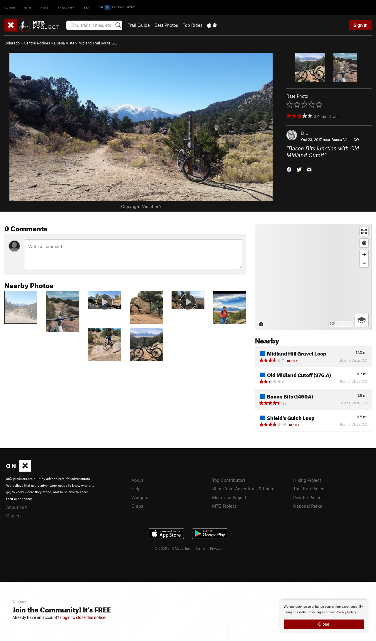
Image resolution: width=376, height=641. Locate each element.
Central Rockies (37, 43)
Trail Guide (139, 25)
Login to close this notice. (83, 617)
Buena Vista (64, 43)
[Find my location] (364, 243)
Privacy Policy (346, 612)
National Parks (307, 506)
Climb (10, 7)
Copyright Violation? (141, 206)
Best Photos (166, 25)
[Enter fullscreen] (364, 231)
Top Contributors (229, 480)
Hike (45, 7)
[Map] (313, 277)
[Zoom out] (364, 263)
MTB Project (224, 506)
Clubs (137, 506)
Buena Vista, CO (345, 139)
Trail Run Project (309, 488)
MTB (28, 7)
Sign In (360, 25)
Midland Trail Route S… (97, 43)
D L (304, 133)
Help (136, 488)
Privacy (215, 548)
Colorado (12, 43)
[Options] (361, 320)
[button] (289, 168)
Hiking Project (307, 480)
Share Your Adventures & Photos (244, 488)
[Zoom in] (364, 254)
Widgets (139, 497)
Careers (13, 515)
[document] (324, 616)
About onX (16, 507)
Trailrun (66, 7)
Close (323, 624)
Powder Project (308, 497)
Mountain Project (229, 497)
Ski (87, 7)
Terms (200, 548)
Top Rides (192, 25)
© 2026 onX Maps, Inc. (173, 548)
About (137, 480)
